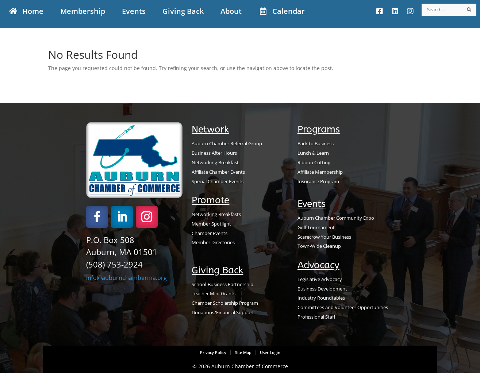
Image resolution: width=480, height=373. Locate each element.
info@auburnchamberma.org (126, 278)
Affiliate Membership (320, 172)
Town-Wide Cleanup (319, 246)
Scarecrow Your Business (324, 237)
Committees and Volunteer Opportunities (342, 307)
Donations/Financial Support (223, 312)
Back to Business (315, 143)
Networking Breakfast (215, 162)
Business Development (322, 288)
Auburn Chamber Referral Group (227, 143)
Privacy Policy (213, 352)
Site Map (243, 352)
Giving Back (217, 270)
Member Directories (213, 242)
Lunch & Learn (313, 153)
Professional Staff (316, 317)
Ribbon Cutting (313, 162)
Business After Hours (214, 153)
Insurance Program (318, 181)
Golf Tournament (316, 227)
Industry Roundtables (321, 298)
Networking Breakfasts (216, 214)
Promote (210, 200)
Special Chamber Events (217, 181)
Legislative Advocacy (319, 279)
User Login (269, 352)
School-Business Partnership (222, 284)
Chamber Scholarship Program (225, 303)
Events (311, 203)
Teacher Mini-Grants (213, 293)
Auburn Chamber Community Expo (335, 218)
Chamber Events (209, 233)
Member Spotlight (211, 223)
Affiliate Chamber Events (218, 172)
